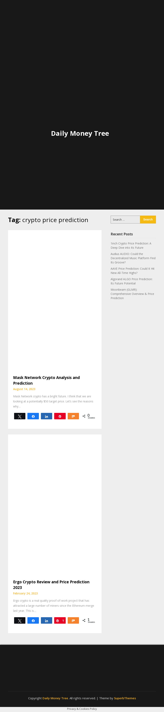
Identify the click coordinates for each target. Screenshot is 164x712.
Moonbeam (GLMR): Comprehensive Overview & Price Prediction (132, 294)
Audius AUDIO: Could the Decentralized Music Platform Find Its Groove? (133, 258)
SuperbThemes (125, 698)
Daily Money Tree (80, 133)
